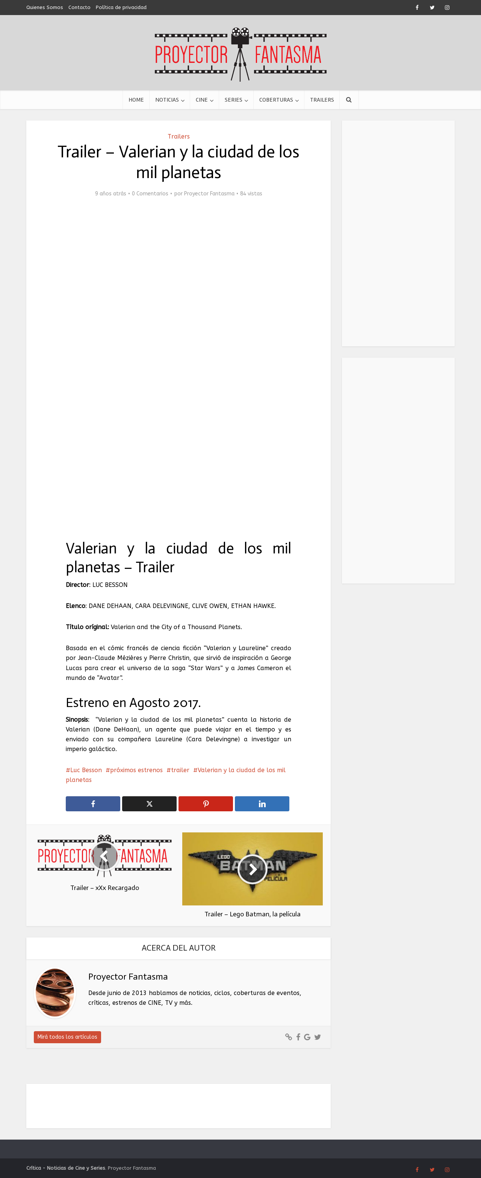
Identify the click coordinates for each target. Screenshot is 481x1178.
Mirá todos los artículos (67, 1037)
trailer (180, 770)
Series (233, 100)
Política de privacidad (121, 7)
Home (136, 100)
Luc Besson (86, 770)
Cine (202, 100)
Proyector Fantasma (209, 193)
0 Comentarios (150, 193)
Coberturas (276, 100)
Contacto (79, 7)
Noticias (167, 100)
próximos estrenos (136, 770)
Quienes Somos (44, 7)
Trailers (322, 100)
